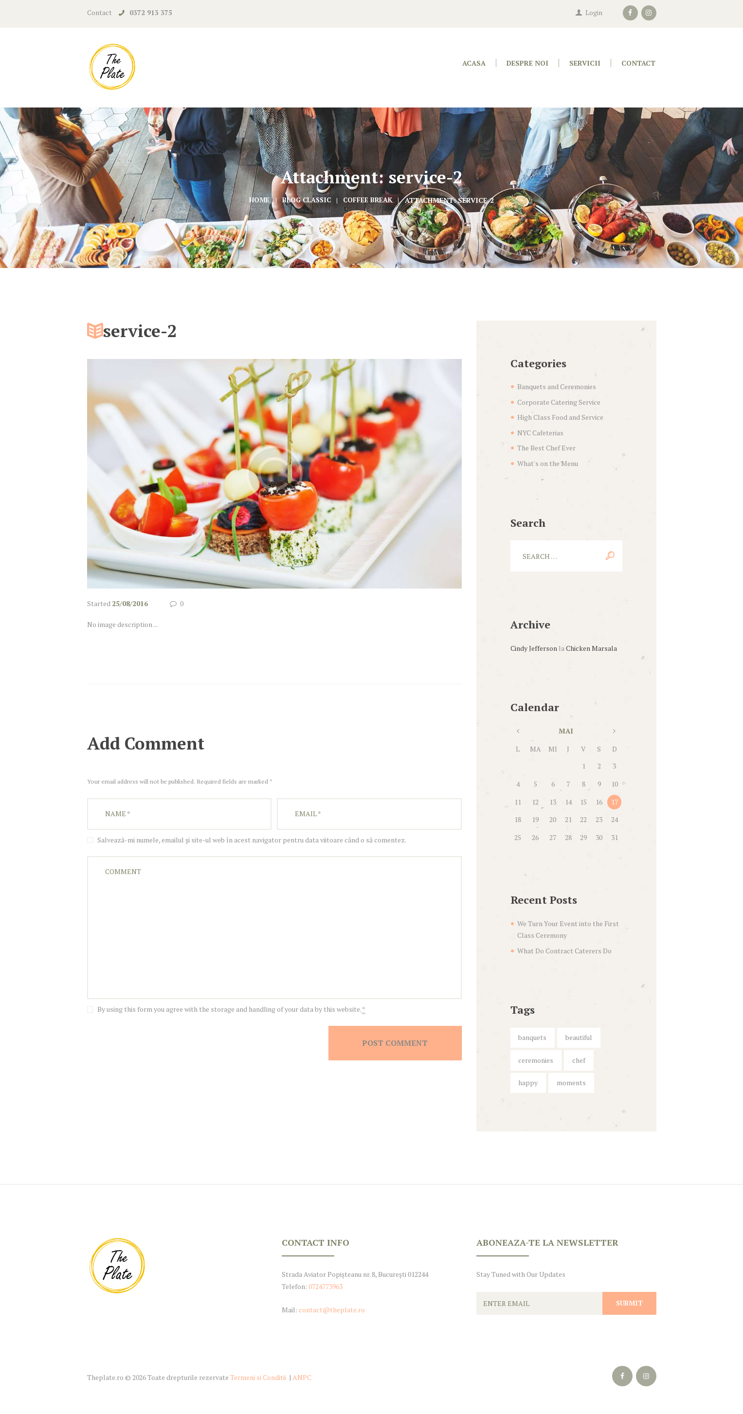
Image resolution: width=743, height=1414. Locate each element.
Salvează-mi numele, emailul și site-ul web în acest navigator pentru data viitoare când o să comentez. (251, 839)
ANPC (301, 1377)
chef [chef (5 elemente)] (578, 1060)
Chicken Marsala (591, 648)
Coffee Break (369, 200)
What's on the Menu (547, 463)
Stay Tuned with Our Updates (520, 1274)
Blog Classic (305, 200)
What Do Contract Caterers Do (564, 950)
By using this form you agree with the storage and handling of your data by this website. (231, 1009)
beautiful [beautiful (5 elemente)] (578, 1037)
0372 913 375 (150, 12)
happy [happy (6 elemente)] (528, 1082)
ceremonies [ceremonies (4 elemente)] (535, 1060)
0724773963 (325, 1286)
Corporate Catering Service (558, 402)
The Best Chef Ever (546, 447)
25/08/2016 (130, 603)
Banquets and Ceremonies (556, 386)
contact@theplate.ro (332, 1309)
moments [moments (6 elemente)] (571, 1082)
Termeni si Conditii (258, 1377)
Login (593, 12)
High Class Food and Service (560, 417)
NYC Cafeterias (540, 432)
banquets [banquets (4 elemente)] (532, 1037)
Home (257, 200)
